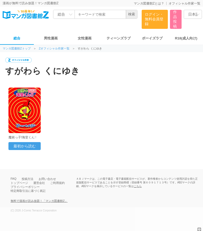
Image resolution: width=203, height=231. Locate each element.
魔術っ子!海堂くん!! (22, 137)
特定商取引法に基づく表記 (28, 190)
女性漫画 (84, 38)
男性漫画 (51, 38)
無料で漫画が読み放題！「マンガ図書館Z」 (39, 200)
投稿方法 (27, 178)
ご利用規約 (57, 182)
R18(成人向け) (186, 38)
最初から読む (24, 146)
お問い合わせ (47, 178)
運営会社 (39, 182)
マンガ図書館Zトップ (17, 48)
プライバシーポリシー (25, 186)
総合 (16, 38)
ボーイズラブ (152, 38)
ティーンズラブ (119, 38)
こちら (138, 186)
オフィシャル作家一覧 (184, 3)
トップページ (19, 182)
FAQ (13, 178)
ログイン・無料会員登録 (154, 19)
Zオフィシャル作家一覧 (54, 48)
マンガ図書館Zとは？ (149, 3)
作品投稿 (175, 19)
